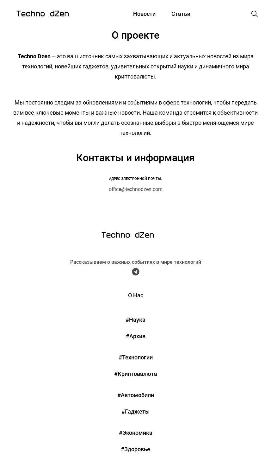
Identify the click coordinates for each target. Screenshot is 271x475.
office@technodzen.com (136, 189)
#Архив (135, 336)
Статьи (180, 13)
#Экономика (135, 432)
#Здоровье (135, 449)
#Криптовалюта (135, 373)
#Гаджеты (135, 411)
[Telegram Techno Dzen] (135, 273)
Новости (144, 13)
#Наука (135, 319)
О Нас (135, 295)
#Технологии (136, 357)
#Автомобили (135, 395)
